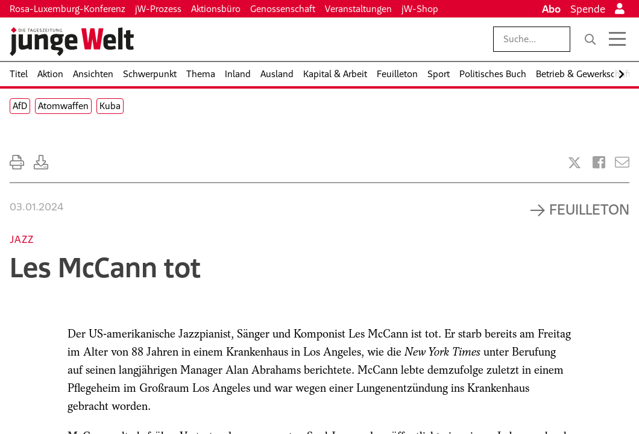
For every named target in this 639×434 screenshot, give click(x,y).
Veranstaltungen (358, 8)
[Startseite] (72, 41)
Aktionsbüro (216, 8)
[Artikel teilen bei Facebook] (599, 162)
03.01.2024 (36, 206)
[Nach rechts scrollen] (621, 74)
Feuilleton (589, 209)
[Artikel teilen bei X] (574, 162)
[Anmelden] (620, 9)
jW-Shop (419, 8)
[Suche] (590, 39)
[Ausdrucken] (17, 162)
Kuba (110, 106)
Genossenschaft (282, 8)
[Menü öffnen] (617, 39)
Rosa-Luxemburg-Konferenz (67, 8)
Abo (551, 9)
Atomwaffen (63, 106)
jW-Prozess (158, 8)
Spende (587, 9)
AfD (20, 106)
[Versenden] (622, 162)
